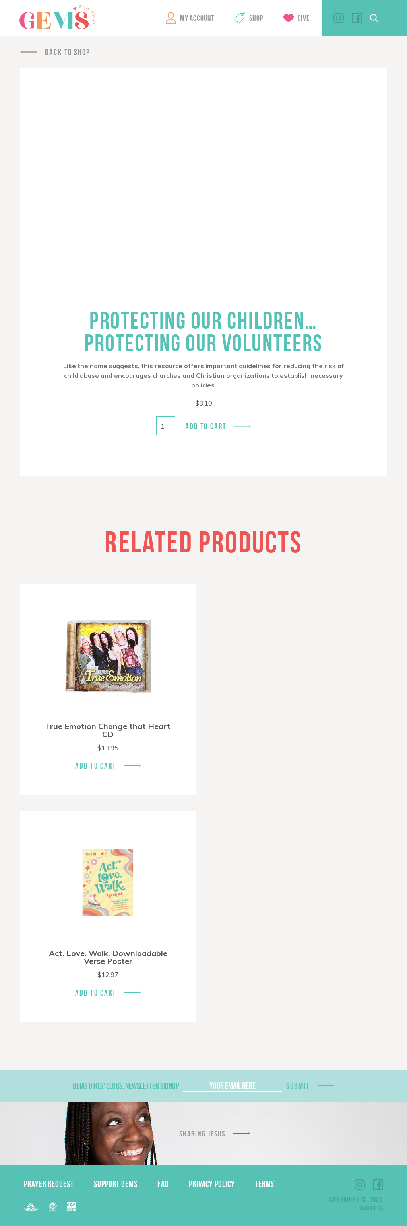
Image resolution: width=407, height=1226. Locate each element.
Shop (256, 18)
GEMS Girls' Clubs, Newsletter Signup (126, 1086)
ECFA (53, 1207)
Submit (298, 1086)
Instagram (338, 18)
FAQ (163, 1184)
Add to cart (205, 426)
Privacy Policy (212, 1184)
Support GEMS (116, 1184)
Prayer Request (49, 1184)
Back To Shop (67, 52)
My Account (197, 18)
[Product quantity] (165, 425)
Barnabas (31, 1206)
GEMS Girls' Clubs (57, 17)
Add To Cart (95, 765)
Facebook (357, 18)
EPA (71, 1206)
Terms (265, 1184)
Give (304, 18)
